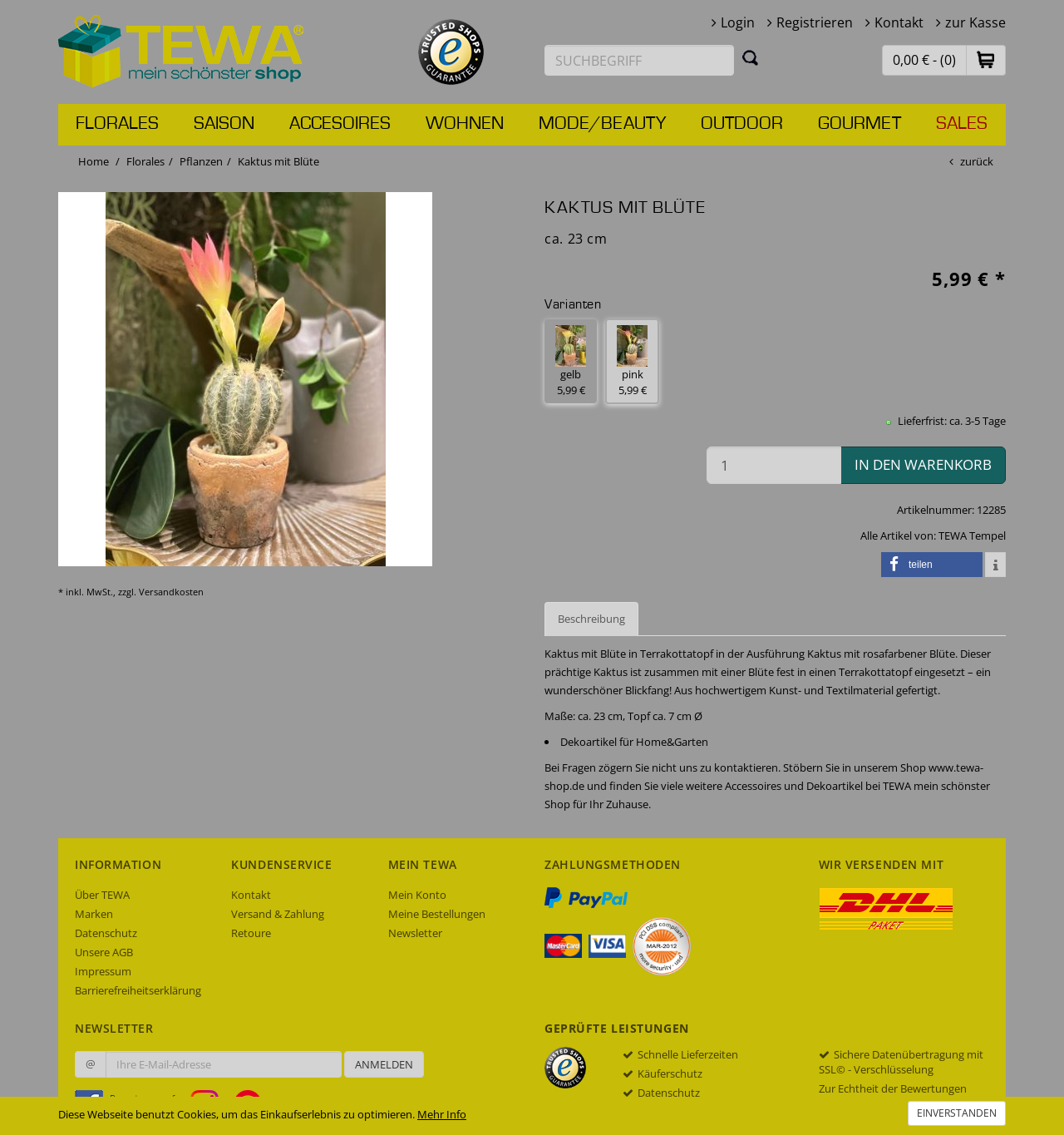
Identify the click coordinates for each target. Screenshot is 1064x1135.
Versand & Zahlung (277, 913)
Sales (962, 124)
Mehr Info (441, 1114)
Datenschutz (106, 932)
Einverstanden (957, 1113)
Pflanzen (201, 161)
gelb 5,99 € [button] (570, 361)
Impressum (103, 971)
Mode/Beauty (602, 124)
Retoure (251, 932)
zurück (976, 161)
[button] (986, 59)
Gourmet (859, 124)
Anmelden (384, 1064)
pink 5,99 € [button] (632, 361)
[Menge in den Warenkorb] (774, 465)
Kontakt (899, 22)
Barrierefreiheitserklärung (138, 990)
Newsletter (415, 932)
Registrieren (814, 22)
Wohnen (465, 124)
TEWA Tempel (972, 535)
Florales (117, 124)
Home (93, 161)
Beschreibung (591, 618)
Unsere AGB (104, 952)
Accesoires (340, 124)
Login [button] (738, 22)
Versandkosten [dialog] (171, 591)
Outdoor (742, 124)
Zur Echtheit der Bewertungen (893, 1088)
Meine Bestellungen (436, 913)
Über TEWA (102, 894)
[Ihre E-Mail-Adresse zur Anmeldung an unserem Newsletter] (224, 1064)
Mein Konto (417, 894)
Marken (94, 913)
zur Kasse (975, 22)
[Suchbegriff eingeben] (639, 60)
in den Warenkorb (923, 464)
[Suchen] (750, 57)
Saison (224, 124)
